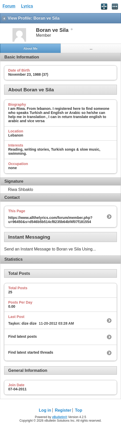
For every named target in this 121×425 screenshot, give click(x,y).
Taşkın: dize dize (22, 323)
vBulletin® (59, 417)
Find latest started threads (30, 352)
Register (63, 410)
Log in (45, 410)
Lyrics (27, 6)
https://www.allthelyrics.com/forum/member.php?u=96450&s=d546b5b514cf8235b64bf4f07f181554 (50, 220)
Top (78, 410)
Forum (9, 6)
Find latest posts (22, 336)
